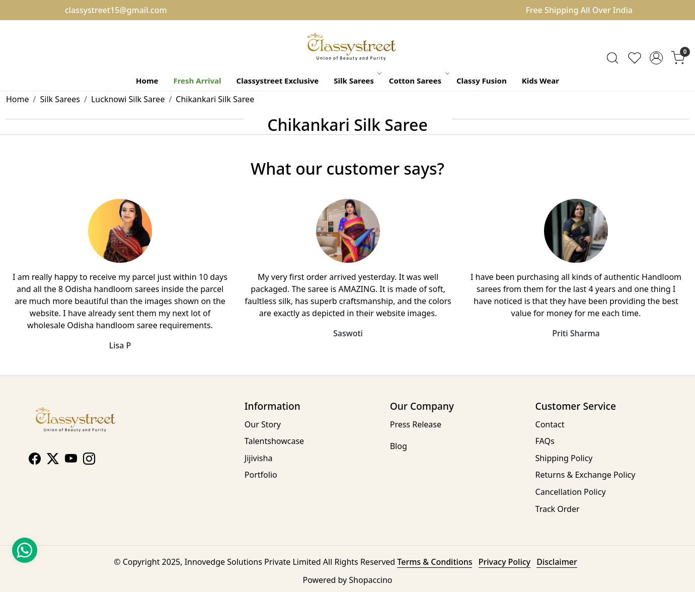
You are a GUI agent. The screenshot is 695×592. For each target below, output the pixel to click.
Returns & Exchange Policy (585, 474)
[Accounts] (656, 57)
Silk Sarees (357, 81)
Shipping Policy (564, 458)
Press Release (415, 424)
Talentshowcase (274, 441)
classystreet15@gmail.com (116, 10)
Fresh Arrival (197, 81)
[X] (53, 460)
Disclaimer (556, 561)
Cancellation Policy (570, 491)
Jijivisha (259, 458)
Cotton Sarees (418, 81)
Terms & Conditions (434, 561)
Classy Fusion (481, 81)
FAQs (545, 441)
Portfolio (261, 474)
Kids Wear (540, 81)
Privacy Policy (504, 561)
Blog (398, 446)
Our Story (263, 424)
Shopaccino (370, 579)
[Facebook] (35, 460)
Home (147, 81)
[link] (612, 58)
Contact (550, 424)
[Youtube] (71, 460)
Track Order (557, 508)
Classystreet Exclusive (278, 81)
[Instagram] (89, 460)
